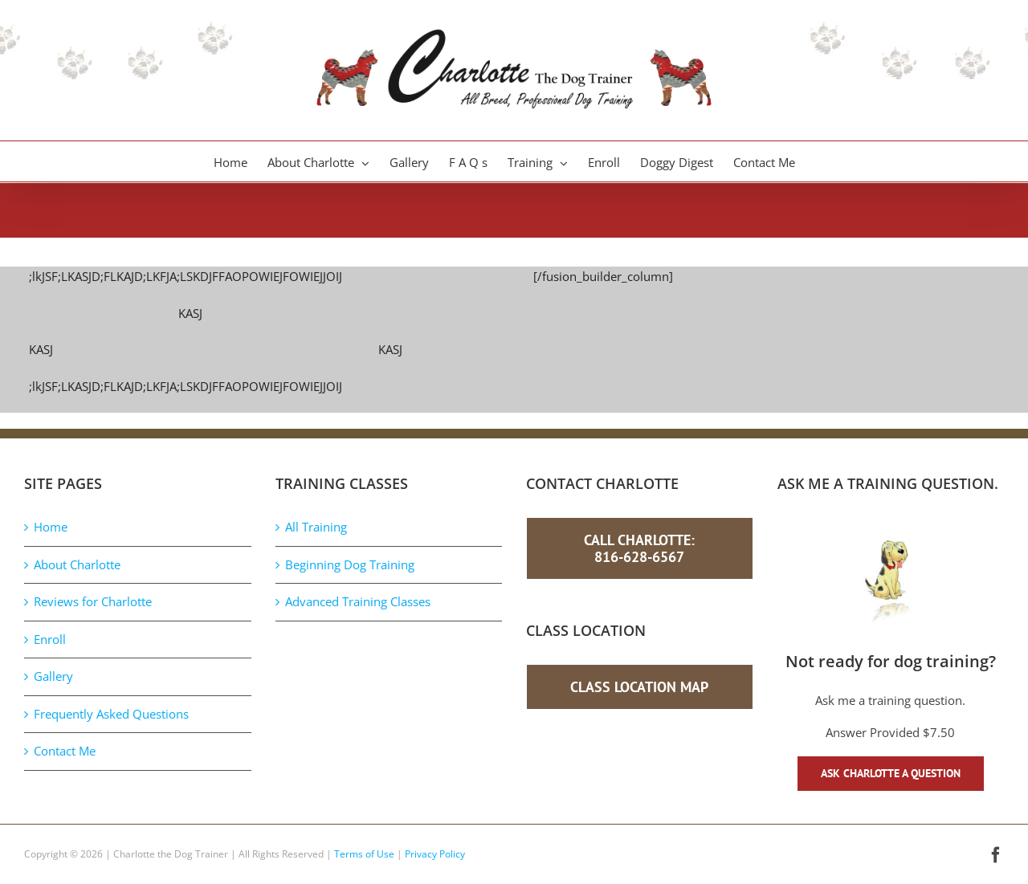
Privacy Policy (435, 854)
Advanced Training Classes (357, 601)
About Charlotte (77, 564)
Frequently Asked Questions (111, 714)
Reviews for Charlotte (93, 601)
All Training (316, 527)
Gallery (53, 676)
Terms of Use (364, 854)
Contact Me (65, 751)
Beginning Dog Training (349, 564)
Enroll (50, 639)
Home (50, 527)
